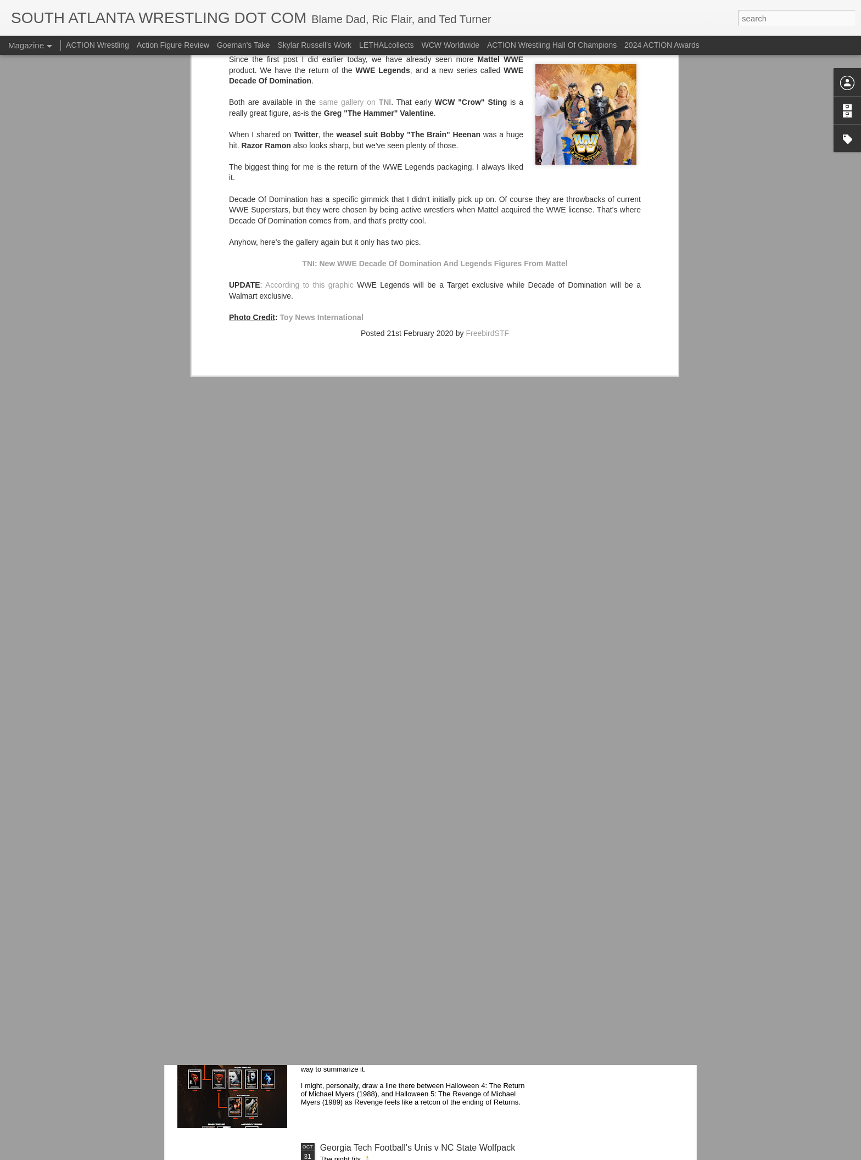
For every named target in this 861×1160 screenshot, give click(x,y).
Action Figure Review (173, 45)
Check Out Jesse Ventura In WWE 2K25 (398, 898)
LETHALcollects (386, 45)
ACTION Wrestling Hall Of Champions (552, 45)
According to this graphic (309, 114)
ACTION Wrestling (97, 45)
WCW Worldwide (451, 45)
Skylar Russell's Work (314, 45)
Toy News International (322, 146)
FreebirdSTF (487, 162)
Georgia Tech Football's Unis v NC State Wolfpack (418, 1147)
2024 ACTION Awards (662, 45)
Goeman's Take (243, 45)
